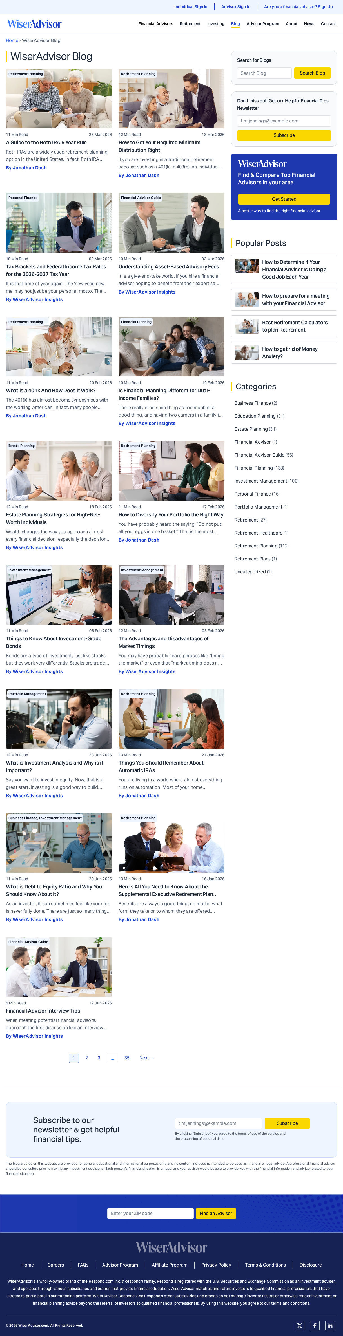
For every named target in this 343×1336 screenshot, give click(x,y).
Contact (328, 23)
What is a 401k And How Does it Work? (50, 390)
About (291, 23)
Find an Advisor (216, 1213)
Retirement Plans (253, 559)
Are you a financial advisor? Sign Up (298, 6)
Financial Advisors (156, 23)
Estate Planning (21, 446)
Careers (56, 1265)
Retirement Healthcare (258, 533)
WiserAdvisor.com (33, 1325)
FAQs (83, 1265)
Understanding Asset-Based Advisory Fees (169, 266)
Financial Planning (136, 322)
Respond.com (101, 1281)
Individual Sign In (191, 6)
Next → (147, 1058)
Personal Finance (22, 198)
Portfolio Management (27, 694)
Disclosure (311, 1265)
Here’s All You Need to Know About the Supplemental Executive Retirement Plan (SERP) (166, 894)
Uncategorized (250, 572)
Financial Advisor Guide (141, 198)
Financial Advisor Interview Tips (43, 1011)
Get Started (284, 199)
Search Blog (312, 73)
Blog (235, 23)
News (309, 23)
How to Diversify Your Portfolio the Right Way (171, 514)
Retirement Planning (25, 74)
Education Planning (255, 416)
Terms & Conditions (265, 1265)
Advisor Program (263, 23)
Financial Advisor (253, 442)
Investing (215, 23)
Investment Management (29, 570)
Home (12, 40)
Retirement (190, 23)
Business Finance (22, 818)
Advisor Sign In (235, 6)
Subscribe (284, 135)
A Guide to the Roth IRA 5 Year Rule (46, 142)
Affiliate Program (170, 1265)
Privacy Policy (216, 1265)
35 (127, 1058)
